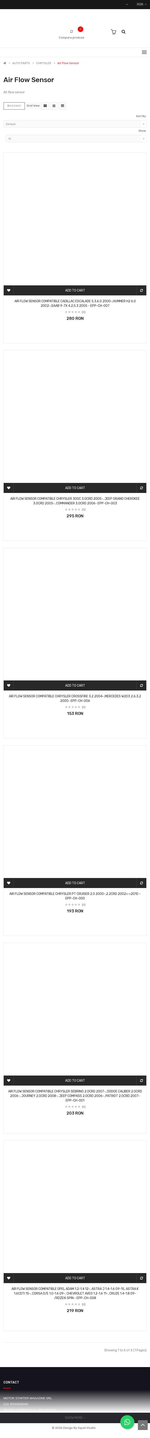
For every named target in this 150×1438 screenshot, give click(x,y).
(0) (84, 312)
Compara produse (71, 37)
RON (142, 4)
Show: (143, 130)
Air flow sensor (68, 63)
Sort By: (141, 116)
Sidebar (14, 105)
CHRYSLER (43, 63)
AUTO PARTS (21, 63)
